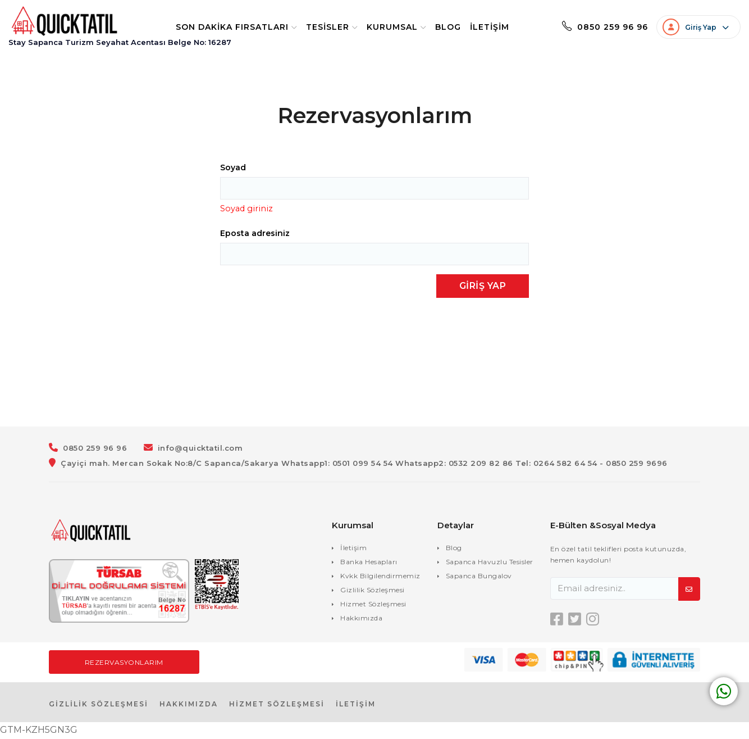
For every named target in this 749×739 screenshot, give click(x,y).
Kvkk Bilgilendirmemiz (380, 577)
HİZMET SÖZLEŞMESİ (277, 705)
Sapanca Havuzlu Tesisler (489, 563)
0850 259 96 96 (591, 27)
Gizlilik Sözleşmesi (372, 591)
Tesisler (318, 27)
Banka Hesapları (369, 563)
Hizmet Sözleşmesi (373, 605)
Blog (434, 27)
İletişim (475, 27)
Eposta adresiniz (255, 234)
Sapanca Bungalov (479, 577)
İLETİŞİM (356, 705)
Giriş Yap (482, 287)
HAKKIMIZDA (188, 705)
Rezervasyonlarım (124, 663)
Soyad (233, 169)
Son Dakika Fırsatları (222, 27)
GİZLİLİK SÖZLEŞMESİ (98, 705)
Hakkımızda (361, 619)
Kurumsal (382, 27)
